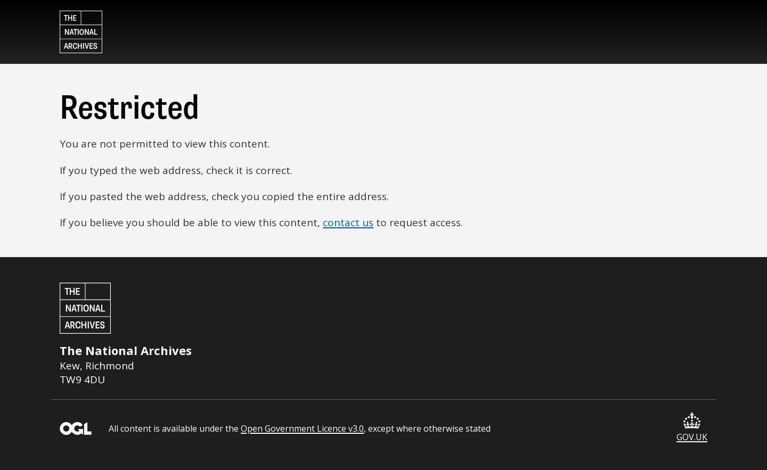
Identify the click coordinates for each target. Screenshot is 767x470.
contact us (348, 222)
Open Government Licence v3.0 (302, 428)
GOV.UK (691, 428)
